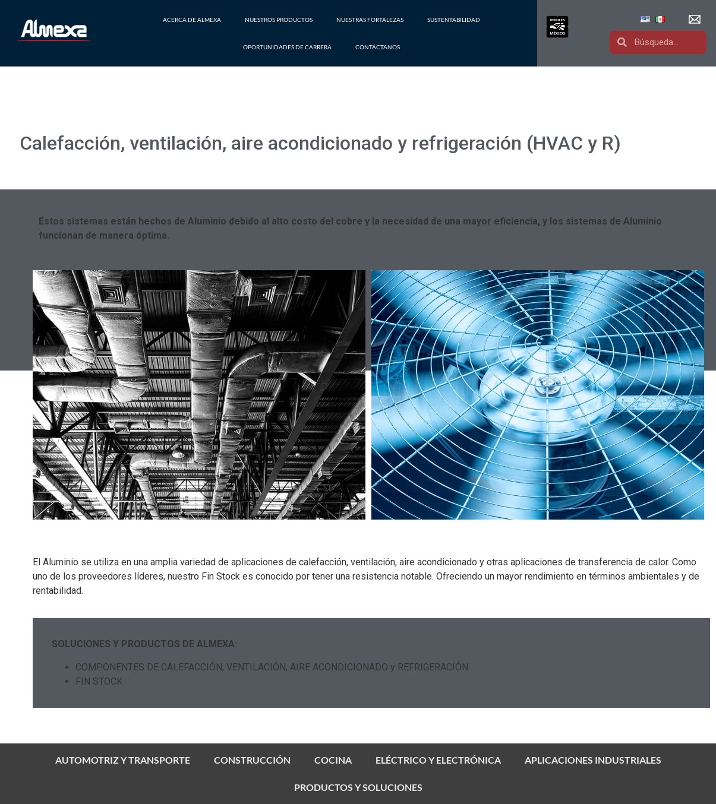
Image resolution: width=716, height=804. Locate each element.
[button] (696, 19)
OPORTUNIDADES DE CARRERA (287, 46)
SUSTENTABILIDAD (453, 19)
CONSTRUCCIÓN (252, 759)
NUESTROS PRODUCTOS (279, 19)
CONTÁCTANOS (377, 46)
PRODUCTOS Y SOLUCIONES (358, 787)
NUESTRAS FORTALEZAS (369, 19)
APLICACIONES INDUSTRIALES (593, 759)
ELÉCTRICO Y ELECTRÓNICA (438, 759)
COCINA (333, 759)
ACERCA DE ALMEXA (192, 19)
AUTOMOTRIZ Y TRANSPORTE (122, 759)
